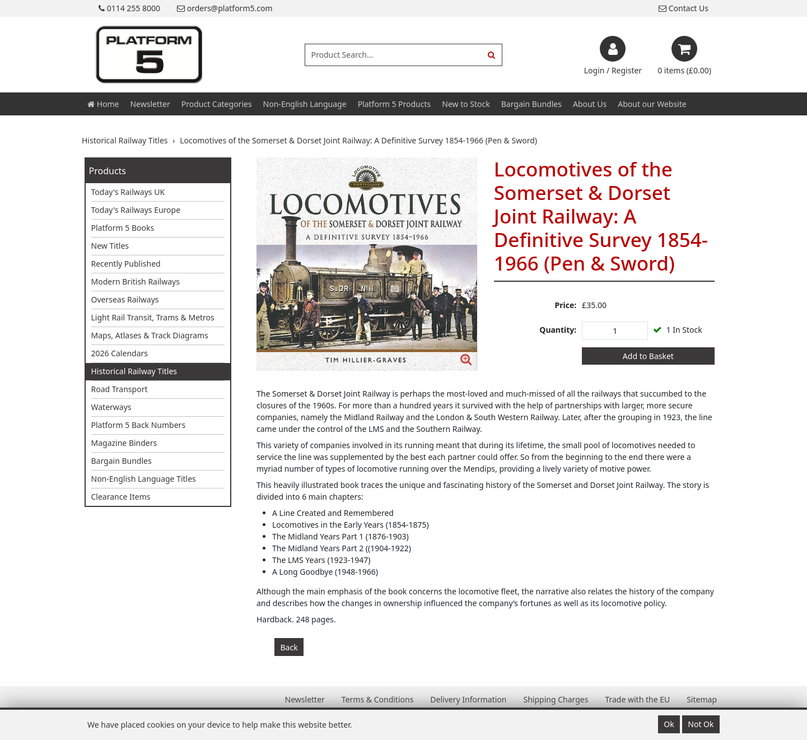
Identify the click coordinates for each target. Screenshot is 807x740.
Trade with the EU (637, 699)
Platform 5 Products (394, 104)
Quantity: (557, 329)
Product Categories (216, 104)
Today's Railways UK (128, 192)
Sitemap (702, 699)
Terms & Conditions (378, 699)
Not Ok (700, 724)
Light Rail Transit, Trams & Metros (152, 317)
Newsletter (150, 104)
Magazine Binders (124, 443)
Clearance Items (121, 496)
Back (289, 647)
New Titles (110, 245)
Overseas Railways (125, 299)
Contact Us (683, 8)
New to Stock (465, 104)
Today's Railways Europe (136, 209)
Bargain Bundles (531, 104)
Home (103, 104)
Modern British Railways (135, 281)
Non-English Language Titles (143, 478)
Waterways (111, 407)
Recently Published (126, 263)
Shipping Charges (555, 699)
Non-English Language (305, 104)
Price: (566, 305)
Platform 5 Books (123, 227)
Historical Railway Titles (134, 371)
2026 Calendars (119, 353)
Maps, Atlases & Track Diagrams (149, 335)
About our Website (652, 104)
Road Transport (119, 389)
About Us (590, 104)
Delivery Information (468, 699)
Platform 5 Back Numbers (138, 425)
